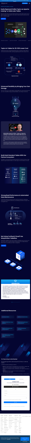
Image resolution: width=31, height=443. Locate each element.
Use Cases (5, 415)
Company (20, 417)
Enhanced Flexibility (4, 40)
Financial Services (11, 417)
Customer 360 (6, 430)
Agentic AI (5, 425)
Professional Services (16, 427)
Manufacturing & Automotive (11, 420)
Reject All (25, 439)
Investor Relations (20, 422)
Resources (16, 415)
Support (16, 423)
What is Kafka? (17, 417)
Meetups (16, 431)
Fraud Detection (6, 429)
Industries (10, 415)
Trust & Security (20, 430)
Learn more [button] (3, 18)
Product (2, 415)
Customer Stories (5, 418)
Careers (20, 420)
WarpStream (2, 421)
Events (15, 428)
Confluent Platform (2, 420)
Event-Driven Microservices (6, 427)
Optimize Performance (22, 40)
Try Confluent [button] (25, 3)
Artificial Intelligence (5, 424)
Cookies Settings (25, 441)
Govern (2, 427)
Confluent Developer (16, 419)
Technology (10, 426)
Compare (16, 432)
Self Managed (21, 379)
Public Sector (10, 423)
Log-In (10, 404)
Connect (2, 424)
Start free (15, 402)
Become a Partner (20, 428)
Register (14, 1)
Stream (2, 423)
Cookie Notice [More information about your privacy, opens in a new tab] (8, 439)
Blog (19, 423)
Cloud (10, 379)
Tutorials (16, 422)
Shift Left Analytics (5, 422)
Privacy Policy (23, 406)
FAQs (19, 426)
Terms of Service (17, 406)
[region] (15, 439)
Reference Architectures (6, 420)
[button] (15, 384)
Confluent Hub (2, 430)
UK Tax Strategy (20, 432)
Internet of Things (5, 432)
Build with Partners (13, 40)
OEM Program (16, 429)
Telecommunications (12, 422)
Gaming (10, 427)
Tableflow (2, 428)
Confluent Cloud (2, 418)
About (20, 415)
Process (2, 425)
